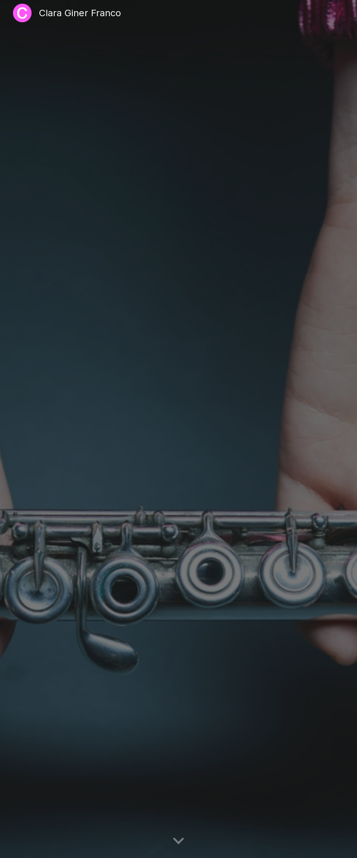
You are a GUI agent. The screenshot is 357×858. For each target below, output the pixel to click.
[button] (178, 841)
